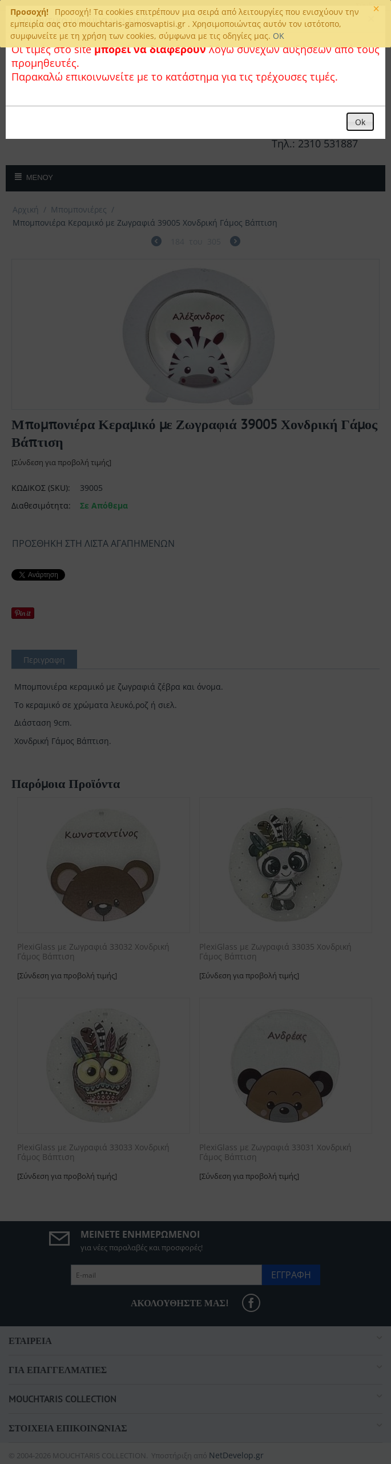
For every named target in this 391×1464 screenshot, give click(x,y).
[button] (360, 122)
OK (278, 35)
